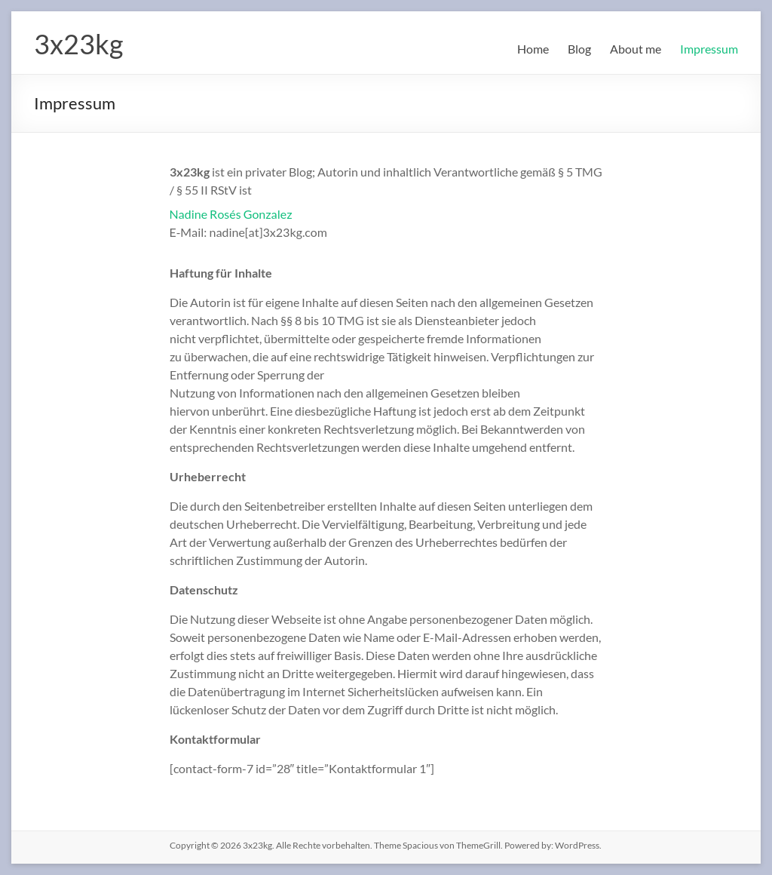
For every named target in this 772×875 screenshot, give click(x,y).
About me (635, 48)
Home (533, 48)
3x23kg (78, 43)
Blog (579, 48)
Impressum (709, 48)
